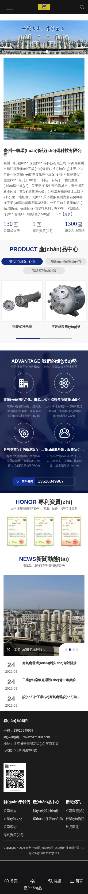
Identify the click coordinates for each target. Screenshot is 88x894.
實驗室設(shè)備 (44, 270)
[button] (41, 51)
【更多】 (67, 214)
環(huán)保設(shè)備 (66, 261)
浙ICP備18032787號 (41, 853)
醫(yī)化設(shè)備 (22, 261)
